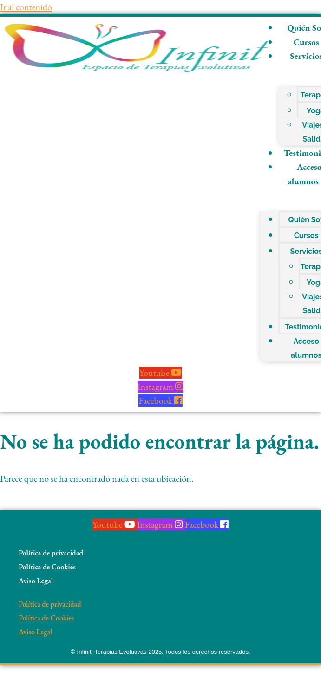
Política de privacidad (51, 553)
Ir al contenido (26, 7)
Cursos (306, 235)
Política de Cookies (47, 567)
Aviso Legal (36, 581)
